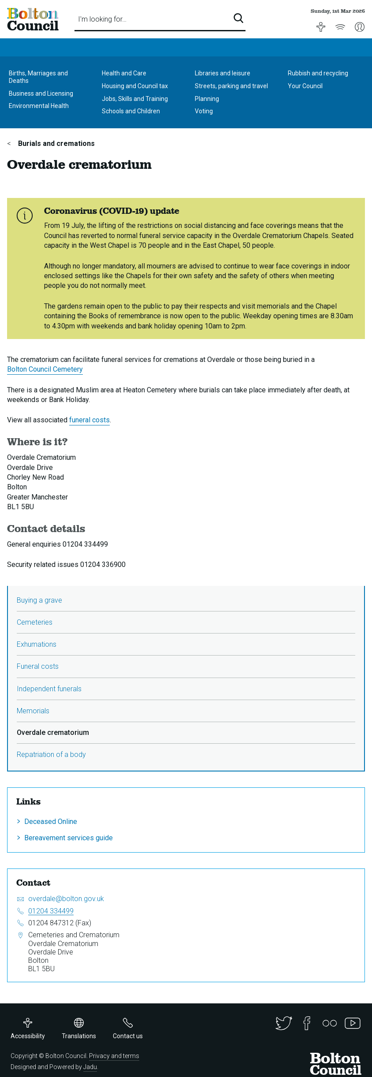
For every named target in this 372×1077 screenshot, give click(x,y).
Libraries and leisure (222, 73)
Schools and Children (131, 111)
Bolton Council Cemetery (45, 369)
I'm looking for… (102, 19)
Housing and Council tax (135, 85)
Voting (204, 111)
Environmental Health (39, 105)
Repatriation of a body (51, 754)
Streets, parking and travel (231, 85)
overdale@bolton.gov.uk (66, 898)
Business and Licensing (41, 93)
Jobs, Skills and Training (135, 98)
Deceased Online (50, 821)
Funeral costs (38, 666)
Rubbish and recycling (318, 73)
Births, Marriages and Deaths (38, 77)
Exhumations (36, 644)
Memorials (33, 711)
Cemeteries (34, 622)
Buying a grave (39, 600)
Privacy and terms (114, 1055)
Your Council (305, 85)
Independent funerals (49, 689)
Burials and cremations (55, 143)
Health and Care (124, 73)
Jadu (90, 1066)
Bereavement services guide (68, 838)
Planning (207, 98)
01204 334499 (51, 911)
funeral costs (89, 420)
